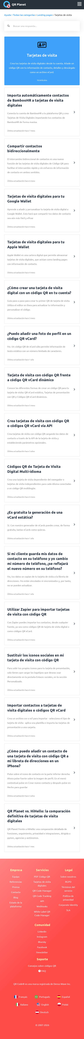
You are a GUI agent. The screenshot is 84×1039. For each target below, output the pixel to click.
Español (63, 997)
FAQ (42, 970)
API (42, 901)
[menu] (79, 4)
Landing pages (44, 14)
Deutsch (42, 1012)
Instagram (42, 936)
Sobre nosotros (68, 876)
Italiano (22, 1004)
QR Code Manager (42, 890)
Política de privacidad (68, 897)
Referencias (16, 881)
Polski (62, 1004)
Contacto (15, 892)
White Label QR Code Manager (42, 913)
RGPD (68, 881)
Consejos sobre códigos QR (42, 965)
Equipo (15, 876)
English (43, 1004)
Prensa (15, 886)
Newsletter (42, 952)
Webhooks (42, 906)
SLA (68, 910)
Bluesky (42, 941)
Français (20, 997)
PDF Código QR (42, 876)
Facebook (42, 947)
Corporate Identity (68, 904)
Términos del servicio (68, 888)
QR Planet (14, 4)
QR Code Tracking (42, 895)
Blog (15, 897)
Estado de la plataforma (15, 904)
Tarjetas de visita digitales (42, 883)
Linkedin (42, 931)
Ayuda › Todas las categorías (19, 14)
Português (42, 997)
